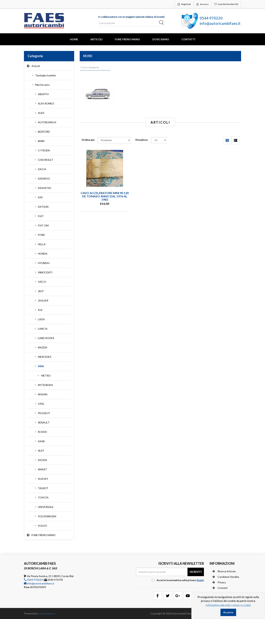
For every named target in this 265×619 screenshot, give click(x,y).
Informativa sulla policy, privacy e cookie (228, 604)
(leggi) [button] (200, 580)
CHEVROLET (45, 159)
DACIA (42, 169)
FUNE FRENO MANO (127, 39)
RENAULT (44, 422)
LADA (41, 319)
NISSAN (42, 394)
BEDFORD (44, 131)
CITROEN (44, 150)
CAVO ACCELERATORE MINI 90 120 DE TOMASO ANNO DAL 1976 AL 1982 (105, 196)
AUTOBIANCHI (47, 122)
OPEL (41, 403)
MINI (41, 366)
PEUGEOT (44, 413)
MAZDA (42, 347)
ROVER (42, 431)
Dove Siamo (160, 39)
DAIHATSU (44, 187)
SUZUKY (43, 478)
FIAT (41, 216)
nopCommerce (46, 613)
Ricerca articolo (224, 571)
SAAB (41, 441)
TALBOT (43, 488)
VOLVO (42, 525)
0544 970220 (211, 18)
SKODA (42, 460)
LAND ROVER (46, 338)
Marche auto (42, 84)
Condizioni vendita (225, 577)
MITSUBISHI (45, 384)
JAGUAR (43, 300)
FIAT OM (43, 225)
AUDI (41, 112)
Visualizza (141, 139)
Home (74, 39)
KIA (40, 309)
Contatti (188, 39)
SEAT (41, 450)
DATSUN (43, 206)
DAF (40, 197)
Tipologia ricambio (45, 75)
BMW (41, 141)
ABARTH (43, 94)
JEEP (41, 291)
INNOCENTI (45, 272)
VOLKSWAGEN (47, 516)
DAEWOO (44, 178)
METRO (46, 375)
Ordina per (88, 139)
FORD (41, 234)
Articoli (96, 39)
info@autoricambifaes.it (220, 23)
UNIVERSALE (46, 506)
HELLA (42, 244)
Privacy (219, 582)
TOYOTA (43, 497)
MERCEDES (44, 356)
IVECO (42, 281)
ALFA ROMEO (46, 103)
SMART (42, 469)
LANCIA (42, 328)
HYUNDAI (44, 263)
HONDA (42, 253)
